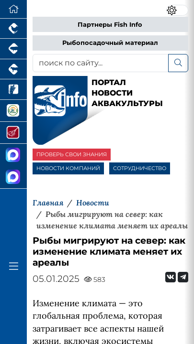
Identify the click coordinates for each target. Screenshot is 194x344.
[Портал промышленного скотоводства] (13, 69)
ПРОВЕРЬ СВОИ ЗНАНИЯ (71, 154)
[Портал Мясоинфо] (13, 133)
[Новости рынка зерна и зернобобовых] (13, 89)
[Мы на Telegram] (183, 277)
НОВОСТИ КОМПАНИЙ (68, 168)
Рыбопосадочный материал (110, 42)
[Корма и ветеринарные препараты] (13, 111)
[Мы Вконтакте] (170, 277)
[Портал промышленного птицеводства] (13, 29)
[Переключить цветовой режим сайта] (177, 10)
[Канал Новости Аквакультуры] (13, 155)
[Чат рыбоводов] (13, 177)
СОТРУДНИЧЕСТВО (139, 168)
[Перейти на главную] (13, 9)
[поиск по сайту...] (101, 63)
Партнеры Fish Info (110, 24)
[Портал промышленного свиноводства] (13, 49)
